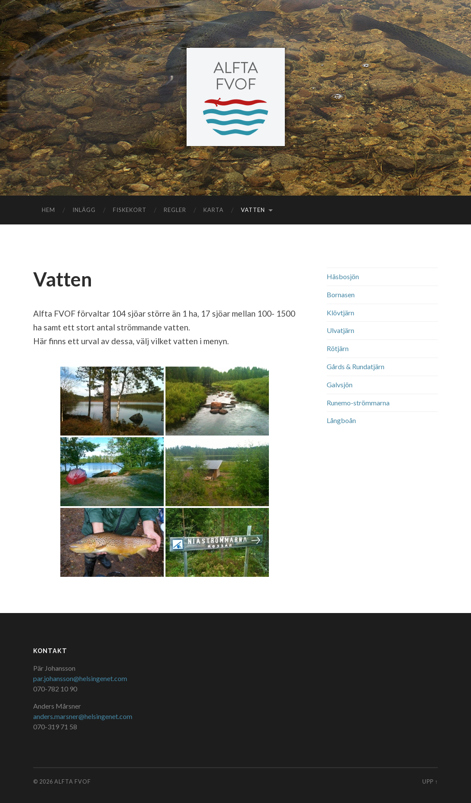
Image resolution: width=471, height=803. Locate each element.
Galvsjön (339, 384)
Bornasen (341, 294)
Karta (213, 209)
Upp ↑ (430, 781)
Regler (175, 209)
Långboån (341, 420)
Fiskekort (130, 209)
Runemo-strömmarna (358, 402)
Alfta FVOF (72, 781)
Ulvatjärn (340, 330)
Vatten (253, 209)
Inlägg (84, 209)
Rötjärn (338, 348)
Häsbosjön (343, 276)
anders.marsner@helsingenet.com (82, 716)
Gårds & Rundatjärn (355, 366)
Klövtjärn (340, 312)
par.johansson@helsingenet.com (80, 678)
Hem (48, 209)
